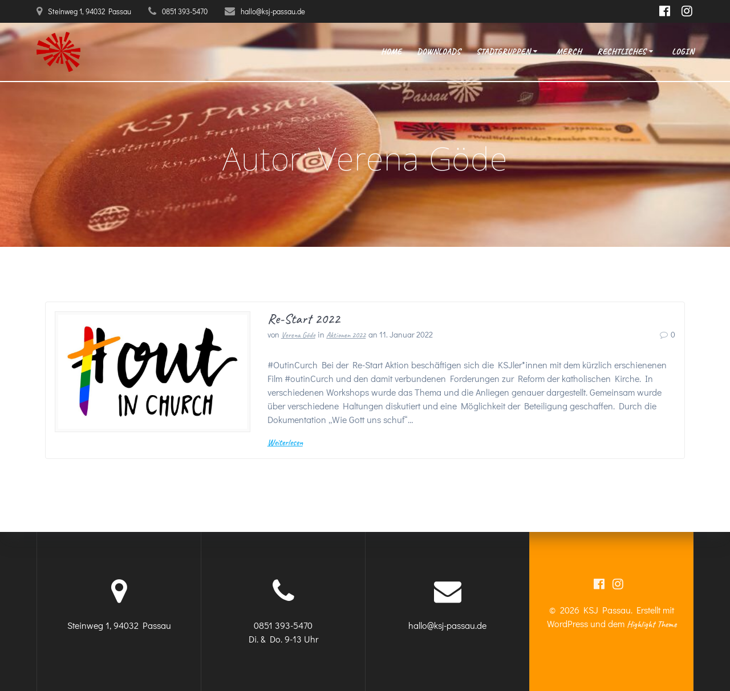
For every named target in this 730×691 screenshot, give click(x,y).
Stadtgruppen (503, 51)
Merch (569, 51)
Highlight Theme (651, 624)
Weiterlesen (285, 442)
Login (683, 51)
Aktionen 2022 (346, 335)
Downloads (439, 51)
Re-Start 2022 (303, 318)
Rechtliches (621, 51)
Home (391, 51)
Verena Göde (298, 335)
